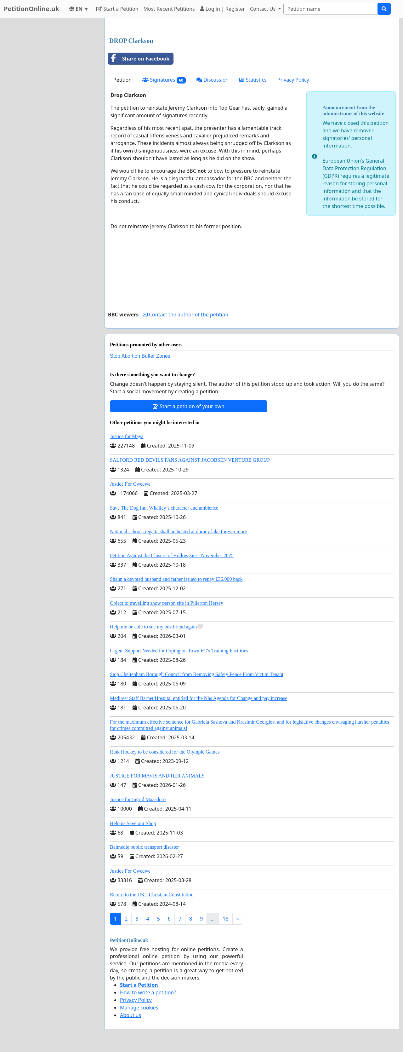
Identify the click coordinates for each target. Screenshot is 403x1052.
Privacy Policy (293, 79)
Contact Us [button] (263, 8)
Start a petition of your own (188, 406)
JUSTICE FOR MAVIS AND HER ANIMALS (157, 775)
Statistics (253, 79)
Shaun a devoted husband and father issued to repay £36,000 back (176, 579)
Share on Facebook (138, 58)
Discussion (212, 79)
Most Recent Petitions (169, 8)
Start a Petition (117, 8)
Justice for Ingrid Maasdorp (138, 799)
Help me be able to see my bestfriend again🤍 (156, 626)
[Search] (330, 9)
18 (225, 918)
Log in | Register (222, 8)
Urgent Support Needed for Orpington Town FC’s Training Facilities (179, 650)
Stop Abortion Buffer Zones (140, 356)
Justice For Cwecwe (130, 484)
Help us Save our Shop (133, 823)
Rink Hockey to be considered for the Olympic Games (164, 751)
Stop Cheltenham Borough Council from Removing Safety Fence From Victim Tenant (196, 674)
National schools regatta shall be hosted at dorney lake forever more (178, 531)
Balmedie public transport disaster (144, 847)
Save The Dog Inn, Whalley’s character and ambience (164, 508)
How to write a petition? (148, 992)
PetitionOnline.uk (31, 8)
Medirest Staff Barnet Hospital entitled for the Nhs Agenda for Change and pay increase (198, 698)
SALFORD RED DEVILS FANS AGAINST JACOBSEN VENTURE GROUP (190, 460)
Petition (122, 79)
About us (130, 1015)
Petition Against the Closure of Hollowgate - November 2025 (172, 555)
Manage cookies (139, 1007)
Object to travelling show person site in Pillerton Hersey (166, 603)
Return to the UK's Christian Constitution (152, 894)
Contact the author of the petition (185, 314)
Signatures (164, 80)
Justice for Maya (127, 436)
